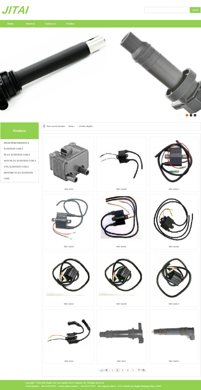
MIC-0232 (68, 189)
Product (70, 23)
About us (30, 23)
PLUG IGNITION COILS (17, 155)
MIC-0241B (121, 304)
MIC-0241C (69, 304)
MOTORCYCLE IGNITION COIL (18, 176)
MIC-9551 (121, 361)
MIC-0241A (174, 304)
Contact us (50, 23)
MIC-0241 (68, 361)
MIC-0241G (174, 189)
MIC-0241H (121, 189)
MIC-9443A (174, 361)
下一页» (142, 370)
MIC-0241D (174, 246)
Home (10, 23)
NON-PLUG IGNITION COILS (20, 161)
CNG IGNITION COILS (16, 167)
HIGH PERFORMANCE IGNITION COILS (16, 146)
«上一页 (103, 370)
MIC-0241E (121, 246)
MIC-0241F (69, 246)
